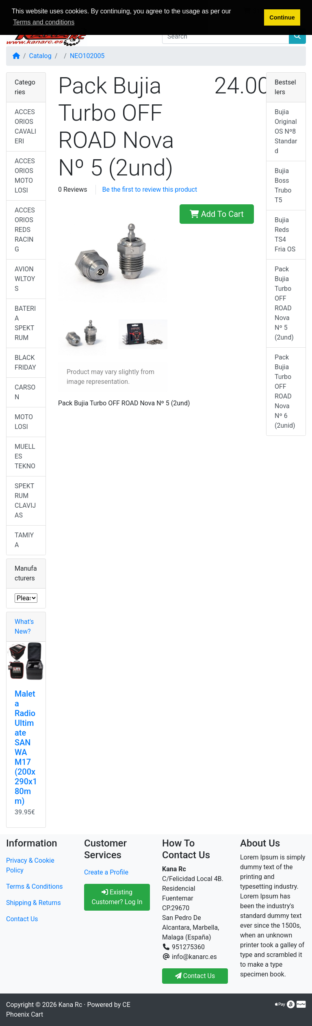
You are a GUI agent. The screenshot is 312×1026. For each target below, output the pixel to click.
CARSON (25, 392)
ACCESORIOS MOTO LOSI (25, 175)
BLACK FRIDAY (25, 362)
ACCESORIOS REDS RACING (25, 229)
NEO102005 (87, 56)
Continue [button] (282, 17)
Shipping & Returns (33, 903)
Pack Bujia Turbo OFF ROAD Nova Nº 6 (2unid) (285, 391)
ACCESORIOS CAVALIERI (25, 126)
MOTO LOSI (24, 422)
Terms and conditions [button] (43, 22)
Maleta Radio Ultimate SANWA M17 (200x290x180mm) (26, 747)
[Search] (225, 36)
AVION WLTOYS (25, 278)
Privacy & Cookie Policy (30, 865)
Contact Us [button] (195, 976)
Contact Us (22, 919)
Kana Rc (70, 1005)
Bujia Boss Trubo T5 (283, 185)
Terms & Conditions (34, 886)
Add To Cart (217, 214)
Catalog (40, 56)
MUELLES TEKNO (25, 456)
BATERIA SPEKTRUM (25, 323)
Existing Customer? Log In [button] (116, 897)
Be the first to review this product (149, 189)
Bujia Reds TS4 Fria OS (285, 234)
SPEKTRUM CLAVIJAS (25, 500)
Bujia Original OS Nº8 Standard (286, 131)
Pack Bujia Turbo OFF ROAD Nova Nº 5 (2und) (284, 303)
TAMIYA (24, 540)
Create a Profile (106, 872)
